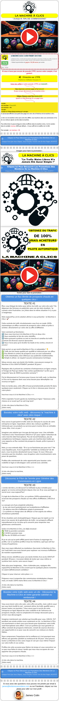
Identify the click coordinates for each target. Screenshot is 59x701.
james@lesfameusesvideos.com (15, 686)
